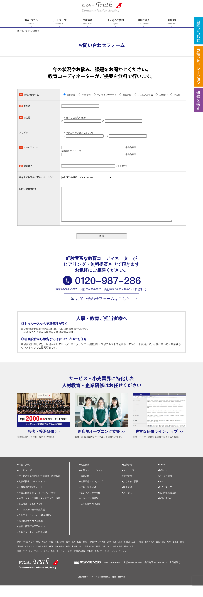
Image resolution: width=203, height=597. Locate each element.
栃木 (68, 553)
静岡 (182, 553)
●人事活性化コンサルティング (32, 493)
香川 (98, 558)
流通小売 (98, 563)
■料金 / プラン (24, 476)
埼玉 (57, 553)
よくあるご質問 (116, 22)
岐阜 (169, 553)
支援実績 (87, 22)
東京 (38, 553)
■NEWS (162, 476)
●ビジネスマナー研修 (89, 504)
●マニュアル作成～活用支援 (31, 521)
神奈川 (44, 553)
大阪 (103, 553)
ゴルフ (107, 563)
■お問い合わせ (165, 510)
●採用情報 (127, 498)
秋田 (51, 558)
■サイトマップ (165, 498)
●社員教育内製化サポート (30, 498)
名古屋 (175, 553)
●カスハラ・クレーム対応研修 (32, 543)
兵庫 (109, 553)
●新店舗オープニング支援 (30, 515)
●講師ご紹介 (85, 487)
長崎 (126, 558)
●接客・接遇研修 (87, 498)
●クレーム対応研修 (88, 510)
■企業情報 (127, 476)
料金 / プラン (31, 22)
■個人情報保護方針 (167, 504)
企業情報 (172, 22)
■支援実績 (84, 476)
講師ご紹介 (144, 22)
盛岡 (45, 558)
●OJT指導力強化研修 (89, 515)
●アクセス (127, 504)
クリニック (61, 563)
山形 (57, 558)
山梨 (79, 553)
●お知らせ (163, 482)
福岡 (115, 558)
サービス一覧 (59, 22)
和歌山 (127, 553)
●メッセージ (128, 482)
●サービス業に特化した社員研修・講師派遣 (38, 487)
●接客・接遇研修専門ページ (31, 538)
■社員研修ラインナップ (91, 493)
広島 (92, 558)
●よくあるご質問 (130, 493)
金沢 (158, 553)
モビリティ (27, 563)
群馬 (73, 553)
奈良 (120, 553)
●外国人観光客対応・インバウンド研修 (36, 504)
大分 (120, 558)
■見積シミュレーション (91, 482)
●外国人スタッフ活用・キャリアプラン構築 (38, 510)
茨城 (62, 553)
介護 (70, 563)
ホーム (20, 30)
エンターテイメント (119, 563)
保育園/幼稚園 (79, 563)
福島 (68, 558)
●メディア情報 (165, 487)
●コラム (162, 493)
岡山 (86, 558)
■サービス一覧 (24, 482)
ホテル (46, 563)
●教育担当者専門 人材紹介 (30, 532)
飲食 (53, 563)
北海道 (39, 558)
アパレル (38, 563)
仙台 (62, 558)
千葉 (51, 553)
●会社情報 (127, 487)
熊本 (131, 558)
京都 (115, 553)
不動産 (90, 563)
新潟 (85, 553)
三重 (133, 553)
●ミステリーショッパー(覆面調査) (34, 526)
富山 (163, 553)
